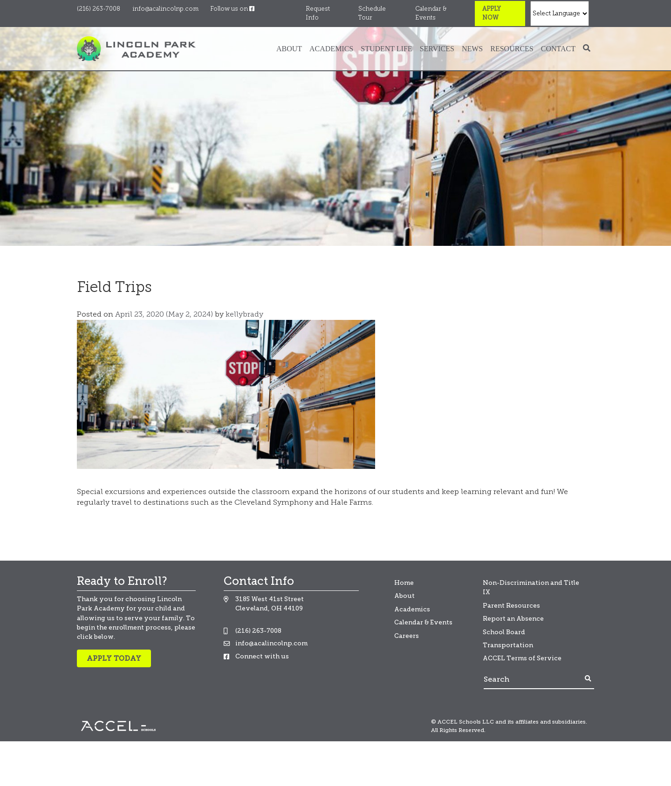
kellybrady (243, 314)
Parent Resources (511, 606)
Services (437, 49)
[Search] (533, 679)
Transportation (508, 645)
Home (404, 583)
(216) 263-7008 (98, 9)
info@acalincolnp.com (165, 9)
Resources (511, 49)
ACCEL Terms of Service (522, 658)
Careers (406, 636)
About (289, 49)
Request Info (318, 13)
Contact (558, 49)
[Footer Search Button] (588, 679)
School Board (504, 632)
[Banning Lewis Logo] (136, 48)
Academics (331, 49)
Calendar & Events (430, 13)
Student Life (386, 49)
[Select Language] (559, 13)
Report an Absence (513, 619)
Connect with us (262, 656)
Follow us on (232, 9)
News (472, 49)
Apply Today (114, 658)
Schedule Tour (372, 13)
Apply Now (491, 13)
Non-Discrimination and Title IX (531, 587)
